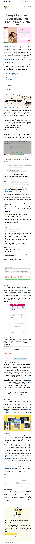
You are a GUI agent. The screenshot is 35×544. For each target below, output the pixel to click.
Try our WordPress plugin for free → (13, 536)
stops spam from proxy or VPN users (21, 251)
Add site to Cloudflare (12, 444)
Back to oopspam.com (27, 1)
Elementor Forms (8, 59)
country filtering (16, 188)
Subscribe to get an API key (11, 207)
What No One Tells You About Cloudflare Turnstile (15, 458)
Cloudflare (8, 85)
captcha (25, 339)
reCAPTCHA (9, 79)
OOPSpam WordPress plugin (12, 73)
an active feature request (18, 406)
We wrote (6, 287)
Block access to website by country (16, 87)
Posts (22, 1)
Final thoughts (9, 89)
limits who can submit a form (13, 191)
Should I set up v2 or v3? (13, 81)
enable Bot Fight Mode (21, 449)
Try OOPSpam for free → (11, 534)
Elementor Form (24, 54)
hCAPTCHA (8, 83)
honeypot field (21, 292)
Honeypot (8, 77)
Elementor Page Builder (10, 46)
